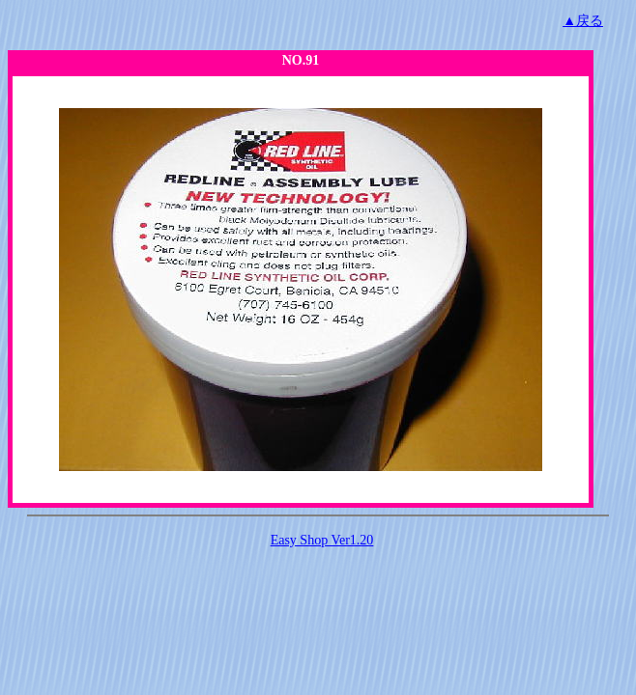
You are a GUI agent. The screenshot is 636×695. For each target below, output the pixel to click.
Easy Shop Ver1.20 (322, 540)
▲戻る (583, 21)
